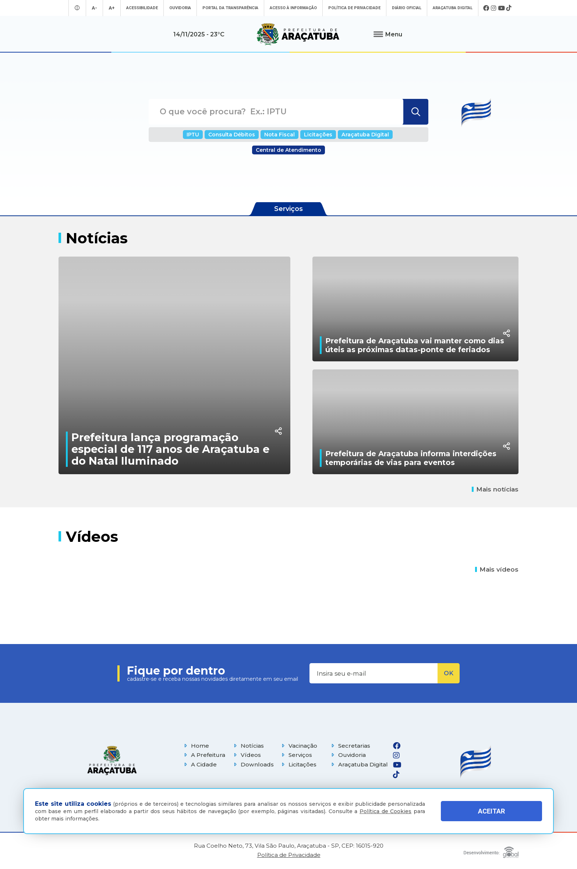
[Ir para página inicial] (298, 34)
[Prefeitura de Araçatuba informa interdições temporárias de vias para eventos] (415, 421)
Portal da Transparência (230, 8)
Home (195, 745)
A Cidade (199, 764)
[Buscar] (414, 112)
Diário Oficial (406, 8)
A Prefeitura (203, 754)
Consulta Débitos (231, 134)
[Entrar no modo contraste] (77, 7)
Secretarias (349, 745)
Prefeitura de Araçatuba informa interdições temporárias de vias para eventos (410, 458)
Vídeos (246, 754)
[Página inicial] (112, 760)
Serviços (296, 754)
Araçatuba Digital (452, 8)
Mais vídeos (496, 569)
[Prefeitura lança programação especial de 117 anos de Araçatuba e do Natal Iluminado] (174, 365)
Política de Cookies (385, 811)
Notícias (248, 745)
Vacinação (298, 745)
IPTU (193, 134)
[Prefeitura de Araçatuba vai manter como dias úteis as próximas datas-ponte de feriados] (415, 309)
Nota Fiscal (279, 134)
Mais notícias (495, 489)
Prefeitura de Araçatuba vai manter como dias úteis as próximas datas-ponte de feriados (414, 345)
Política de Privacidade (354, 8)
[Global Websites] (491, 850)
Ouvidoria (180, 8)
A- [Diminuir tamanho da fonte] (94, 8)
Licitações (318, 134)
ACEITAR (491, 811)
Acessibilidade (142, 8)
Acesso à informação (293, 8)
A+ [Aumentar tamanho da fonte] (112, 8)
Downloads (253, 764)
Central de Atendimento (288, 150)
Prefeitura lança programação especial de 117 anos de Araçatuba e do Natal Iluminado (170, 449)
